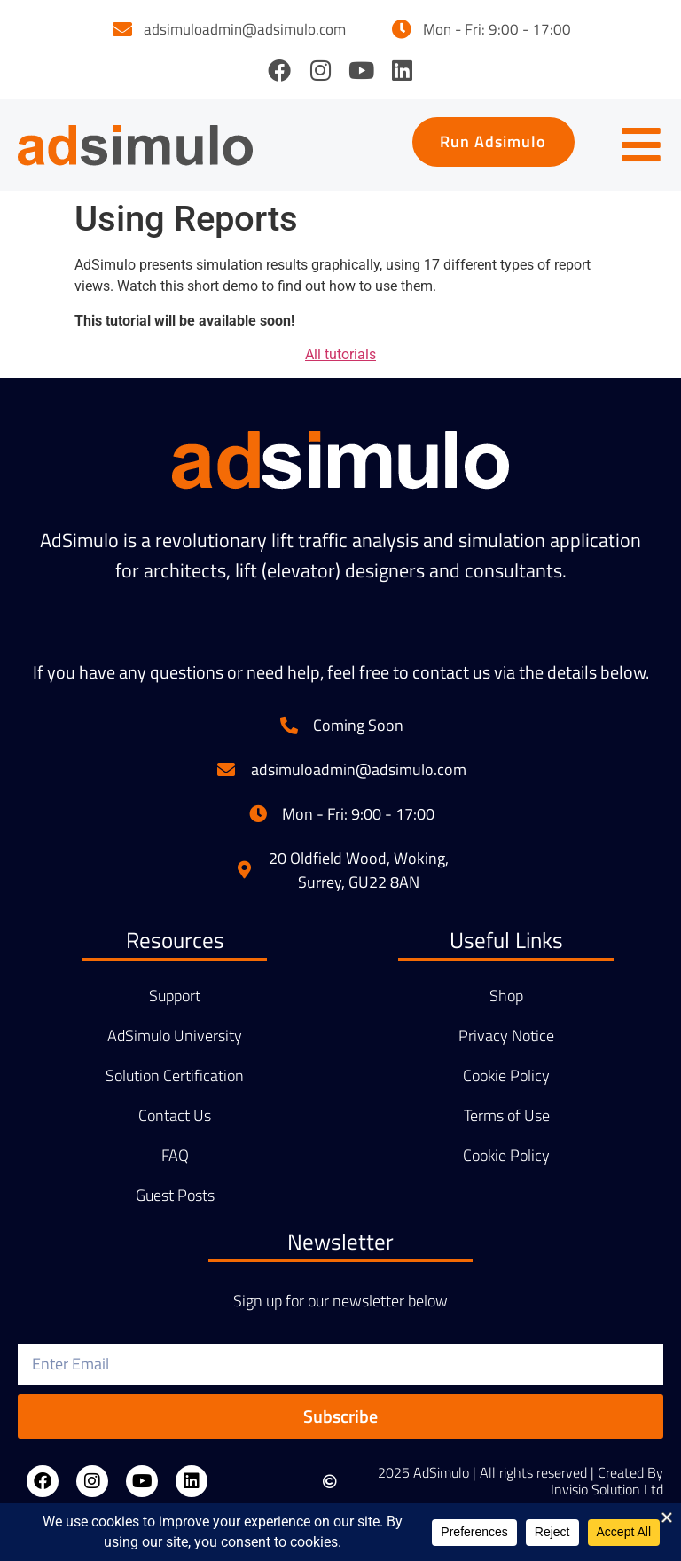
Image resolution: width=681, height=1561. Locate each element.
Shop (506, 998)
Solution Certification (175, 1077)
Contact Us (174, 1117)
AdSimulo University (174, 1038)
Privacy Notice (506, 1038)
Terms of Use (507, 1117)
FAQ (175, 1157)
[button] (489, 143)
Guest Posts (175, 1197)
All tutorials (340, 356)
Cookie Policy (506, 1077)
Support (174, 998)
